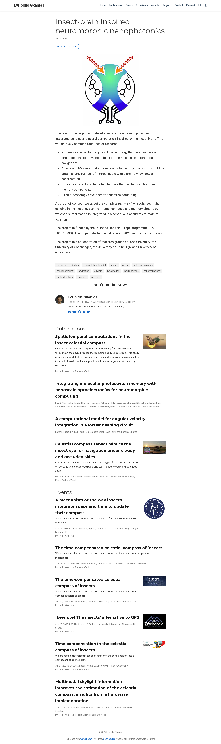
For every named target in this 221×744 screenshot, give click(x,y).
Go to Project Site (67, 46)
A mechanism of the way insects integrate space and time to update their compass (92, 506)
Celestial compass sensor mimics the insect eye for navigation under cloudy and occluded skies (95, 450)
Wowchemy (86, 739)
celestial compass (143, 265)
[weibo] (125, 285)
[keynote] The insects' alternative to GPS (97, 617)
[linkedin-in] (113, 285)
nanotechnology (152, 271)
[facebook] (101, 285)
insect (114, 265)
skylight (98, 271)
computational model (95, 265)
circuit (125, 265)
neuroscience (131, 271)
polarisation (113, 271)
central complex (65, 271)
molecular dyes (65, 277)
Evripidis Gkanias (29, 5)
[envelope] (107, 285)
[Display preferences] (205, 5)
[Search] (199, 5)
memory (82, 277)
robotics (95, 277)
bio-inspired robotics (68, 265)
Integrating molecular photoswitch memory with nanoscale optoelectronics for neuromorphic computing (106, 390)
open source (109, 739)
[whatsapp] (119, 285)
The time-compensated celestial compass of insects (108, 548)
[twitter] (96, 285)
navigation (84, 271)
